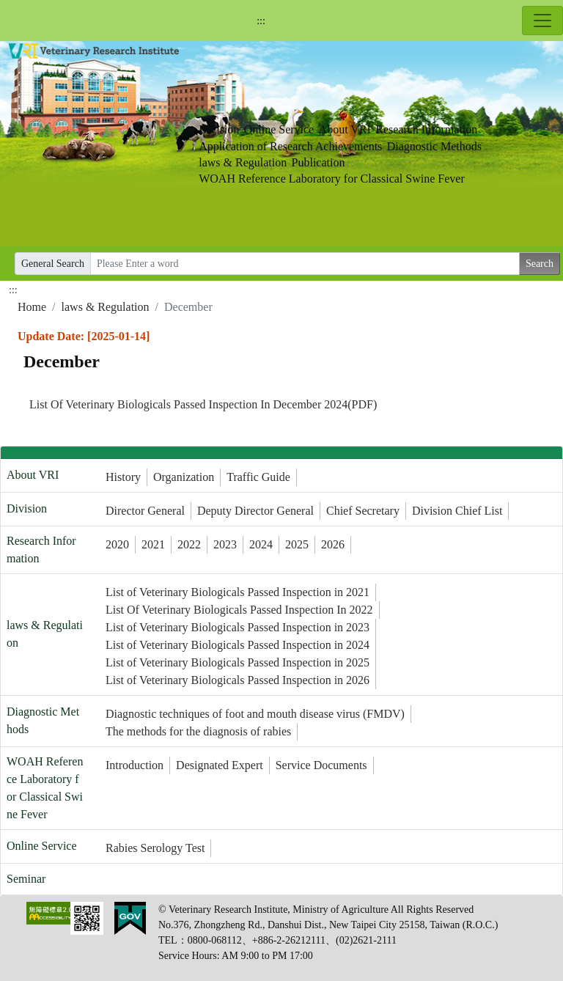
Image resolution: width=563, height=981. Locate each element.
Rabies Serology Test (155, 848)
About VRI (345, 129)
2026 (333, 544)
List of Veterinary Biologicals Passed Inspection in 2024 (237, 645)
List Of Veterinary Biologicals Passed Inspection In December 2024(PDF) (203, 404)
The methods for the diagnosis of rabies (198, 731)
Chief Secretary (363, 510)
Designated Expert (219, 765)
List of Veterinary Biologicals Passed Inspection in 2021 (237, 592)
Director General (145, 510)
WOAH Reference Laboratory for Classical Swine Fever (332, 178)
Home (32, 307)
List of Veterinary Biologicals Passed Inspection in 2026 (237, 680)
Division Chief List (457, 510)
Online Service (279, 129)
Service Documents (321, 765)
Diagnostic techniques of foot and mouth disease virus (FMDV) (255, 714)
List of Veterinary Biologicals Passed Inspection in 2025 (237, 662)
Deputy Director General (255, 510)
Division (219, 129)
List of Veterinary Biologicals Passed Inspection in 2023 (237, 627)
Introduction (134, 765)
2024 (261, 544)
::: (261, 20)
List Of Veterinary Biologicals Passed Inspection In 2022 (239, 609)
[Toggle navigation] (542, 20)
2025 (297, 544)
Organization (183, 477)
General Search (52, 263)
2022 (189, 544)
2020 (117, 544)
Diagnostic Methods (434, 146)
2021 (153, 544)
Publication (318, 162)
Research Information (426, 129)
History (123, 477)
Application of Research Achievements (290, 146)
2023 (225, 544)
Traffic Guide (258, 477)
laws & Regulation (243, 162)
